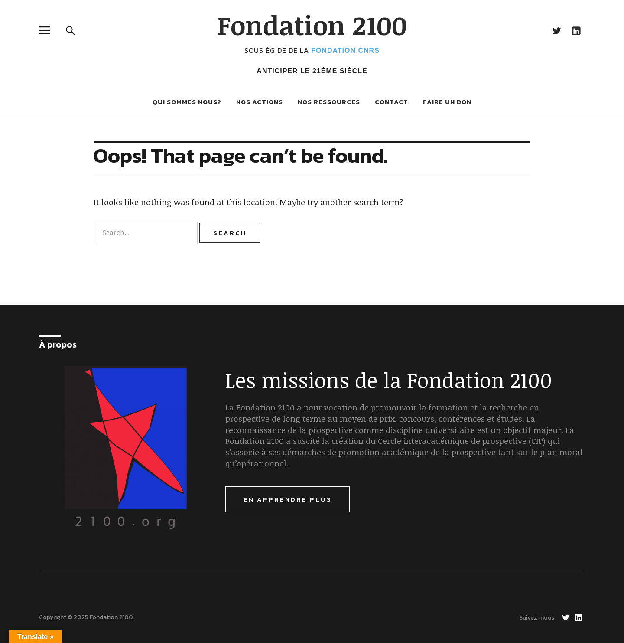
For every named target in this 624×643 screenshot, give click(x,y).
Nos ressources (329, 102)
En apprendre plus (288, 499)
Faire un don (447, 102)
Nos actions (259, 102)
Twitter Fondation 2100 (556, 30)
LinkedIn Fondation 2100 (576, 30)
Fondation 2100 (312, 25)
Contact (391, 102)
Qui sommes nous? (187, 102)
